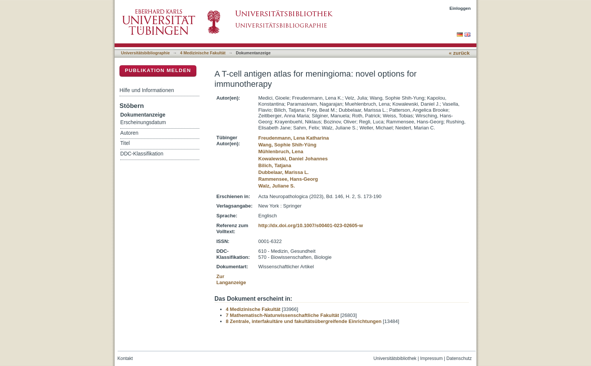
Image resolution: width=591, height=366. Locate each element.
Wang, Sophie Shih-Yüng (287, 145)
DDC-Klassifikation (141, 154)
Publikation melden (158, 70)
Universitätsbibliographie (145, 53)
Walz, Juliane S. (276, 186)
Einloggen (460, 8)
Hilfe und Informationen (146, 90)
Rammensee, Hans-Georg (288, 179)
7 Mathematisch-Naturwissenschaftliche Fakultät (282, 315)
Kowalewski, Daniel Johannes (293, 158)
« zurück (459, 53)
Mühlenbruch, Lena (280, 151)
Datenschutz (459, 358)
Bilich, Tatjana (274, 165)
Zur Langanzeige (231, 279)
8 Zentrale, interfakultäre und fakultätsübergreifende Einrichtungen (303, 321)
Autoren (129, 133)
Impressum (431, 358)
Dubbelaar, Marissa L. (283, 172)
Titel (125, 143)
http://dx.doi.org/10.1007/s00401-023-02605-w (310, 225)
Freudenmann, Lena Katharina (293, 138)
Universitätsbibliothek (395, 358)
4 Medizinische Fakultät (202, 53)
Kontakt (125, 358)
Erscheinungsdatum (143, 122)
